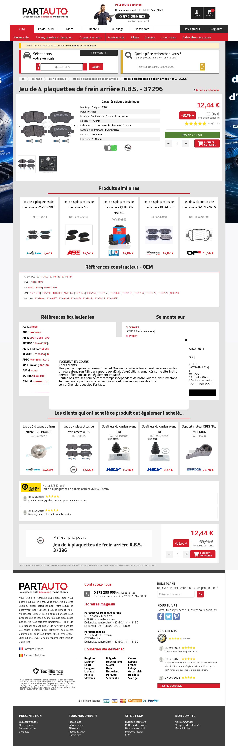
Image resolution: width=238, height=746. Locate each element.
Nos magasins (26, 725)
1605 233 (35, 293)
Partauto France (31, 649)
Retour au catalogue (207, 90)
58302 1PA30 (35, 287)
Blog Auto (216, 29)
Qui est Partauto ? (28, 722)
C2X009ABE (34, 332)
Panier (210, 13)
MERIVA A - (205, 383)
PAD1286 (34, 359)
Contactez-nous (27, 728)
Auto (22, 29)
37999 (33, 326)
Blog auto (24, 731)
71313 (34, 370)
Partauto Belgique (32, 655)
